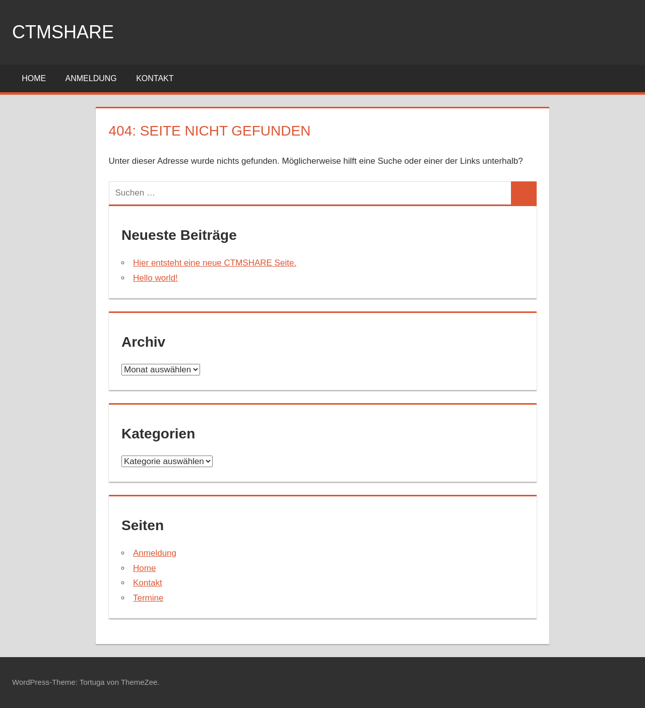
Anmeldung (91, 78)
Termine (148, 598)
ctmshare (63, 32)
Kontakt (154, 78)
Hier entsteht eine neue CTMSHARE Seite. (214, 263)
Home (34, 78)
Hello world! (155, 278)
